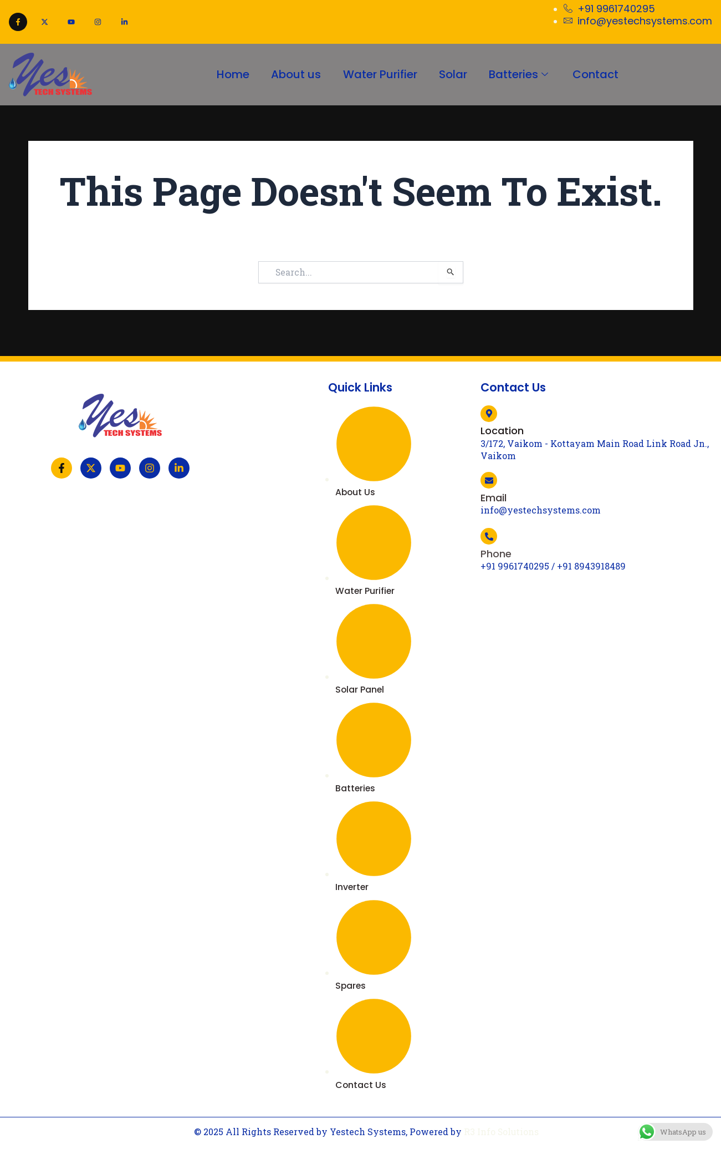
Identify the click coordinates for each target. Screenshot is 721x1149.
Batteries (520, 74)
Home (232, 74)
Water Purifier (379, 74)
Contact (597, 74)
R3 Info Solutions (501, 1131)
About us (295, 74)
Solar (453, 74)
